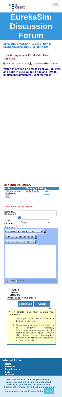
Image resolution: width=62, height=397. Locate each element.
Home (8, 364)
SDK (7, 372)
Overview (10, 366)
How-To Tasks (33, 43)
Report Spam (47, 192)
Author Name (15, 191)
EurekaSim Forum (13, 43)
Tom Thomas (38, 63)
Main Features (12, 369)
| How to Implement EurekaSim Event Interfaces (27, 45)
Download (10, 374)
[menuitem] (23, 364)
